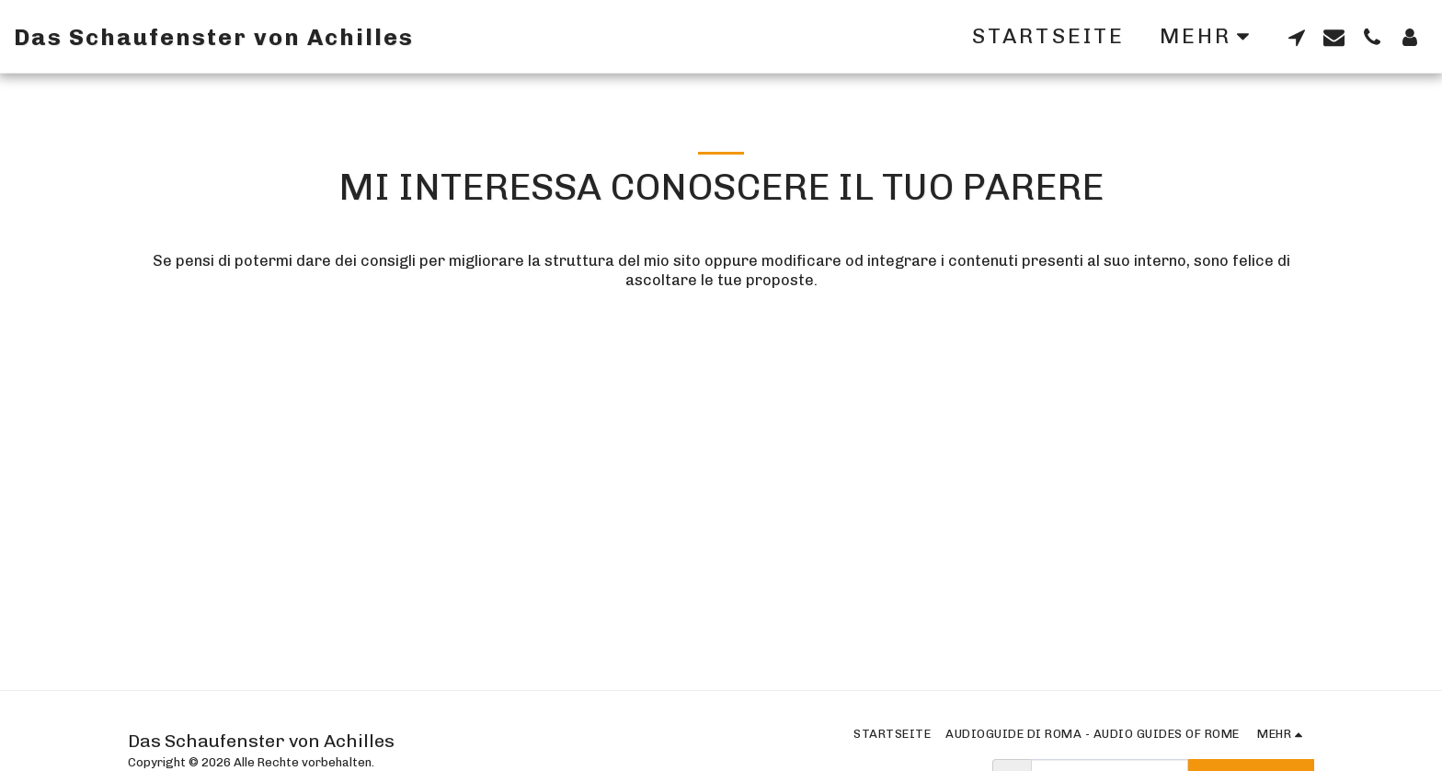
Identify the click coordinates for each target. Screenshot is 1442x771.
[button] (1296, 37)
